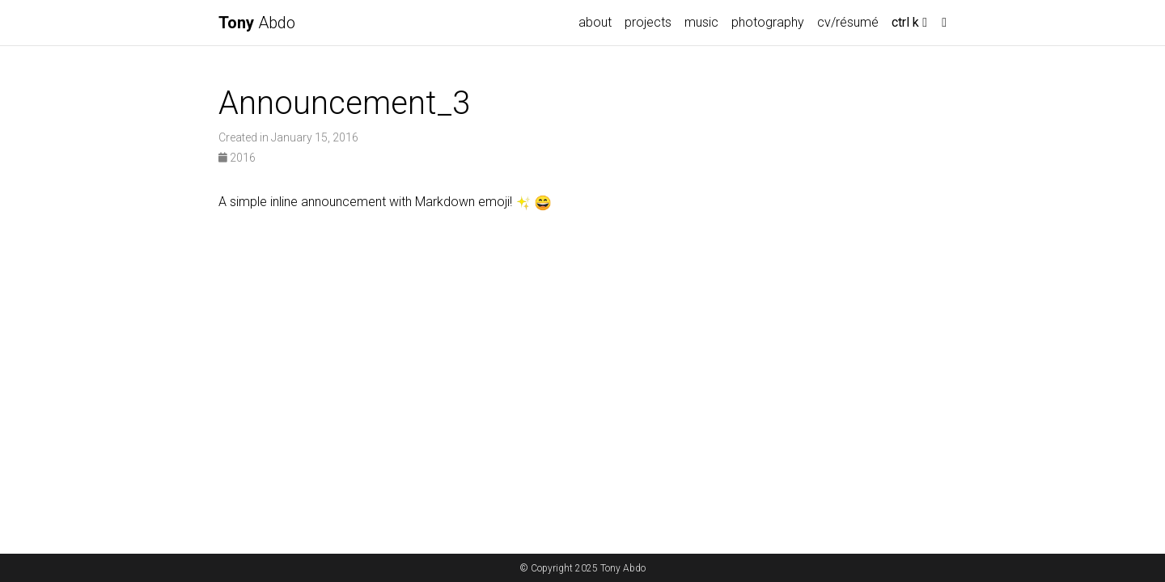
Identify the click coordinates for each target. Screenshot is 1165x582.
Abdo (256, 22)
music (701, 22)
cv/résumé (848, 22)
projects (648, 22)
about (595, 22)
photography (767, 22)
